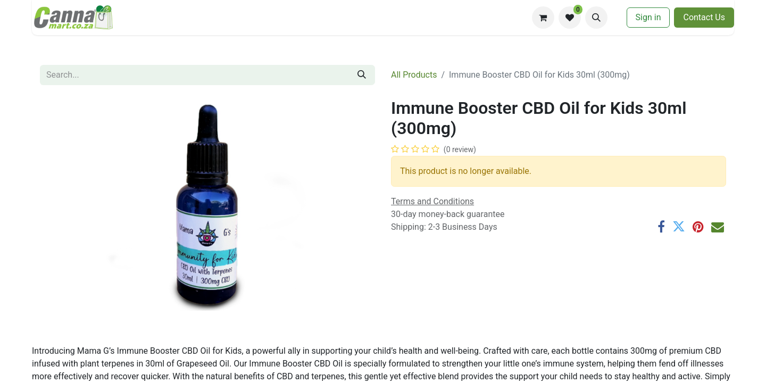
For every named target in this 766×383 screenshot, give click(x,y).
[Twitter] (678, 226)
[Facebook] (661, 226)
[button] (596, 17)
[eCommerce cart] (543, 17)
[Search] (361, 75)
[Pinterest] (698, 226)
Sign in (648, 17)
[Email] (717, 226)
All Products (414, 75)
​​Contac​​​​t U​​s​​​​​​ (704, 17)
